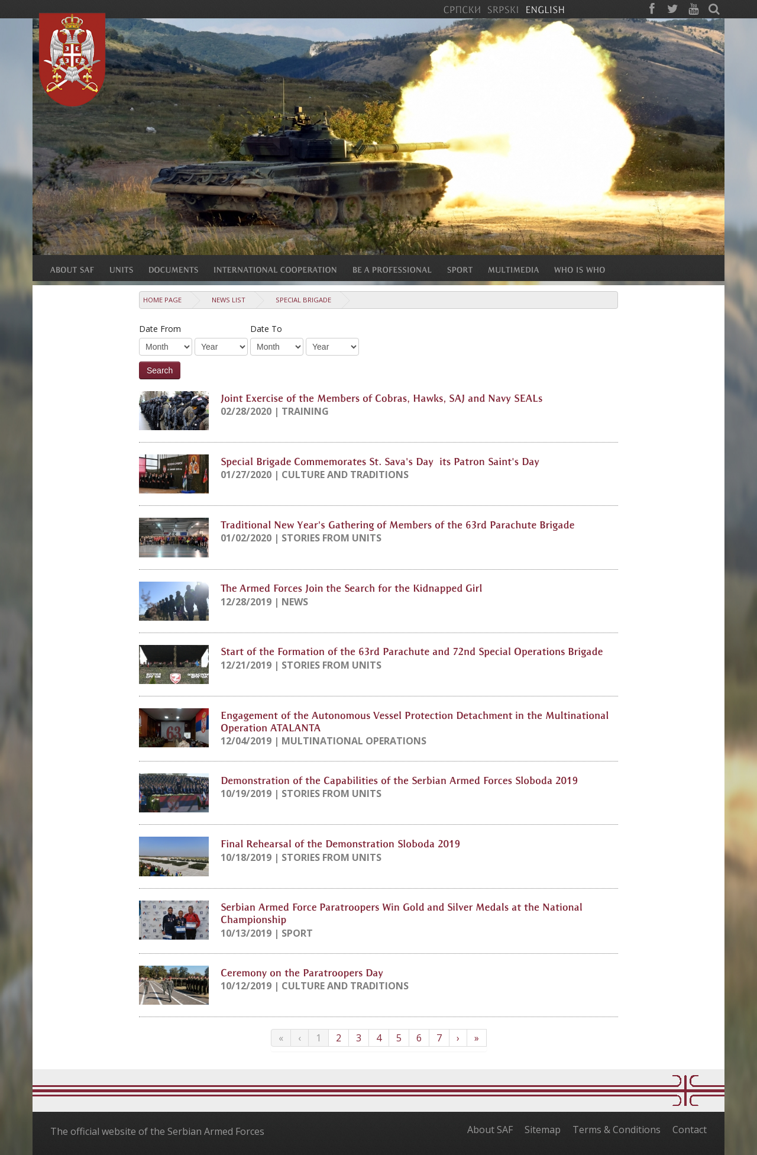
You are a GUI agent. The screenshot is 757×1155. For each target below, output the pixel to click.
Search (160, 370)
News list (228, 299)
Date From (160, 328)
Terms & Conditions (616, 1129)
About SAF (490, 1129)
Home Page (162, 299)
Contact (689, 1129)
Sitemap (543, 1129)
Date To (266, 328)
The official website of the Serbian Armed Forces (157, 1131)
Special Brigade (303, 299)
